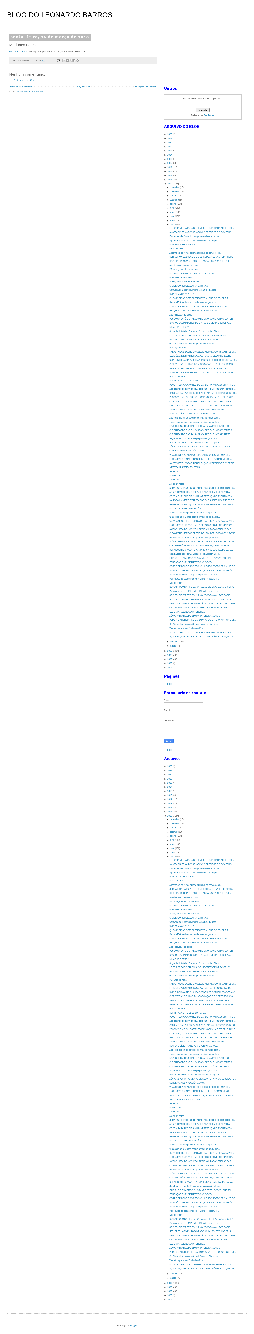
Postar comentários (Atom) (30, 91)
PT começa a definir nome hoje (184, 269)
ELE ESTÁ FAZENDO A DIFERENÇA (187, 612)
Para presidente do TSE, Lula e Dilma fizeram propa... (194, 591)
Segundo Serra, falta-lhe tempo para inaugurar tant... (194, 438)
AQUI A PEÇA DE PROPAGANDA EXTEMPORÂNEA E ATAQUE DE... (202, 636)
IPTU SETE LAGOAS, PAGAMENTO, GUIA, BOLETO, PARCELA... (201, 599)
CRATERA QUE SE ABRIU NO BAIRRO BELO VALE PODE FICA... (201, 401)
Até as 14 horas (176, 484)
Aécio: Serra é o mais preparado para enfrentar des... (194, 574)
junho (173, 212)
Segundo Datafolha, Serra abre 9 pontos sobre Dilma (194, 331)
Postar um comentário (24, 80)
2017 (170, 155)
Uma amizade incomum (180, 277)
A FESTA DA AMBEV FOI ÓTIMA (184, 467)
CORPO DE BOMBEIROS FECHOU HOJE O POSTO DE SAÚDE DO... (203, 566)
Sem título (174, 471)
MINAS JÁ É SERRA (179, 327)
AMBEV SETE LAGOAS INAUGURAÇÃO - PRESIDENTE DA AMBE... (202, 463)
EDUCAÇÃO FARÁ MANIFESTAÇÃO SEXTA (190, 562)
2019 (170, 146)
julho (172, 208)
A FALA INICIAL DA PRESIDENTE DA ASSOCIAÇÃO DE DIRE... (200, 368)
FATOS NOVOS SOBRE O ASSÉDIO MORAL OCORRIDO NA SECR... (202, 352)
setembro (174, 200)
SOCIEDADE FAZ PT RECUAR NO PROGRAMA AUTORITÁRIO (200, 595)
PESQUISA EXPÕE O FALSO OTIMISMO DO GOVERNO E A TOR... (202, 319)
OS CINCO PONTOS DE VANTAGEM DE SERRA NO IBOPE (198, 607)
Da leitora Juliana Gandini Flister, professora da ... (192, 273)
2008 (170, 655)
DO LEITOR (175, 475)
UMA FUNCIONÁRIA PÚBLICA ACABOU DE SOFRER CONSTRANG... (203, 360)
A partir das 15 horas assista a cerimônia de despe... (194, 240)
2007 (170, 659)
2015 (170, 163)
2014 (170, 167)
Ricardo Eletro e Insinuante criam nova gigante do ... (194, 302)
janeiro (173, 646)
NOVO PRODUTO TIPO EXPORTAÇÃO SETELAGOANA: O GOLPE (201, 587)
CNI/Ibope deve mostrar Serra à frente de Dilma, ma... (194, 624)
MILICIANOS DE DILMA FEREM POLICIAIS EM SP (193, 339)
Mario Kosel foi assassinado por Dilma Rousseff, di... (194, 579)
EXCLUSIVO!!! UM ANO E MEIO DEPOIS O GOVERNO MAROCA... (201, 525)
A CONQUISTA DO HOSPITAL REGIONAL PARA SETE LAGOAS (200, 529)
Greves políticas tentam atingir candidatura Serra (192, 343)
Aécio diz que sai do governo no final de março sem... (194, 418)
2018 (170, 151)
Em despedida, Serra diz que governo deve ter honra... (195, 236)
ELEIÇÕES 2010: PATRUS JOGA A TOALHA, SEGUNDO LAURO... (201, 356)
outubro (174, 195)
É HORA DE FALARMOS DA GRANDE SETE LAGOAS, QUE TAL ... (201, 558)
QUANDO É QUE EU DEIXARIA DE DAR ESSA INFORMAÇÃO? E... (201, 521)
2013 (170, 171)
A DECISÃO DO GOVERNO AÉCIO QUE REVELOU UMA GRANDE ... (202, 389)
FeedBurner (208, 115)
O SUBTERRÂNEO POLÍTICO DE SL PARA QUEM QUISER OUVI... (201, 545)
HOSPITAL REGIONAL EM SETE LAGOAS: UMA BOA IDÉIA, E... (200, 261)
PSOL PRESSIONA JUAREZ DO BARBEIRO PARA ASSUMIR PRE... (202, 385)
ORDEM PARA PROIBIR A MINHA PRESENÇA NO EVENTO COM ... (202, 496)
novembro (175, 191)
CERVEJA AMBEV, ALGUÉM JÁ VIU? (187, 451)
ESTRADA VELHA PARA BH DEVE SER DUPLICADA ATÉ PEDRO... (201, 228)
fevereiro (174, 641)
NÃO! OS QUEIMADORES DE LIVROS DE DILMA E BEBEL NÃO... (201, 323)
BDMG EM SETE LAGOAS (182, 244)
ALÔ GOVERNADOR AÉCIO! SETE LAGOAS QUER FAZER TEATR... (202, 541)
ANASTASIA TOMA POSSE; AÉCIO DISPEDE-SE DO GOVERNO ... (201, 232)
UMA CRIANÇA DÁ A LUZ (181, 294)
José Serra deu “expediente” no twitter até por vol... (193, 512)
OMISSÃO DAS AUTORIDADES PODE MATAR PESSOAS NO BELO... (203, 393)
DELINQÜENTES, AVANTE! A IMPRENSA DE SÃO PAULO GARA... (201, 550)
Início (169, 684)
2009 (170, 651)
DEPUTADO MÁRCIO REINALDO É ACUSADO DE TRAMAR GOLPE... (203, 603)
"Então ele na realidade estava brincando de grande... (194, 517)
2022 (170, 134)
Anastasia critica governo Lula (183, 265)
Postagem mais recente (21, 86)
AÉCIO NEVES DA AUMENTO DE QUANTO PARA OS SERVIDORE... (202, 446)
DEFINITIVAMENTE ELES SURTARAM (188, 381)
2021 (170, 138)
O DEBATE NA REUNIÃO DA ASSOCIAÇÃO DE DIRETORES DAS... (202, 364)
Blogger (133, 1325)
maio (172, 216)
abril (172, 220)
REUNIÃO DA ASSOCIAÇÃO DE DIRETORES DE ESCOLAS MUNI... (202, 372)
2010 (170, 184)
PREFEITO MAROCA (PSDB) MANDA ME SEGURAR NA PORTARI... (202, 504)
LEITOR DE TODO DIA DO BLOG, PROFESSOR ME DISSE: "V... (200, 335)
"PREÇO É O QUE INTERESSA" (184, 281)
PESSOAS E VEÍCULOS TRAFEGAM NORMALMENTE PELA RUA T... (202, 397)
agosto (173, 204)
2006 (170, 663)
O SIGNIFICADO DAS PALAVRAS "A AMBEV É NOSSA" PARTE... (200, 434)
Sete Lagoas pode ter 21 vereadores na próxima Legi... (195, 554)
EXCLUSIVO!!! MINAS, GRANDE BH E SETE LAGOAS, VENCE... (200, 459)
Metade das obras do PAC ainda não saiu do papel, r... (195, 442)
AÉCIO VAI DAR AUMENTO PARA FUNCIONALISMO (194, 616)
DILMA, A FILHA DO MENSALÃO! (185, 508)
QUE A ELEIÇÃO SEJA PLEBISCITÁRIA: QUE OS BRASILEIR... (199, 298)
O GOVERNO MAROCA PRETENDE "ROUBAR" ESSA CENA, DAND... (203, 533)
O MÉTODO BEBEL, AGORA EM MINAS (188, 286)
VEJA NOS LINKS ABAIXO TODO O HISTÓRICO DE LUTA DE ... (200, 455)
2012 (170, 175)
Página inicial (83, 86)
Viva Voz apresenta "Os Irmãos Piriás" (187, 628)
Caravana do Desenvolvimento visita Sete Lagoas (192, 290)
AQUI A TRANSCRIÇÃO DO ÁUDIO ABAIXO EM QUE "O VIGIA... (200, 492)
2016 (170, 159)
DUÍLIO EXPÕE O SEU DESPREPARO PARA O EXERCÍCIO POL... (201, 632)
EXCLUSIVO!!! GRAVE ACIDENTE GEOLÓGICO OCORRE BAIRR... (201, 405)
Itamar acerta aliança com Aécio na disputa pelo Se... (194, 422)
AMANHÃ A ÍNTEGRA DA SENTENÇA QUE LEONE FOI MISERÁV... (201, 570)
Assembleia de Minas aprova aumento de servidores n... (195, 253)
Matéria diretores (177, 376)
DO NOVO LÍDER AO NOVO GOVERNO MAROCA (193, 414)
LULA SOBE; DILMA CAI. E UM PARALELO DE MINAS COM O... (200, 306)
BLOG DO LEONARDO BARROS (60, 15)
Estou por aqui (176, 583)
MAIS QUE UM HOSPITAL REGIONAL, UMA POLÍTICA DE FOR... (200, 426)
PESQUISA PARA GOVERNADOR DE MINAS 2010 (193, 310)
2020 (170, 142)
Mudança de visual (178, 348)
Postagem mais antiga (145, 86)
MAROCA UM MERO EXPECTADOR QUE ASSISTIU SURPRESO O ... (203, 500)
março (173, 224)
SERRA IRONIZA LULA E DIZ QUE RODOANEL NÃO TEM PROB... (201, 257)
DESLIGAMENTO (177, 248)
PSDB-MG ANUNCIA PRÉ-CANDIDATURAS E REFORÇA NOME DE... (202, 620)
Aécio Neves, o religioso (180, 315)
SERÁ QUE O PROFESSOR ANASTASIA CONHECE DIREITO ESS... (202, 488)
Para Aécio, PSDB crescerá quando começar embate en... (196, 537)
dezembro (175, 187)
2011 (170, 179)
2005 (170, 667)
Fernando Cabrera (18, 51)
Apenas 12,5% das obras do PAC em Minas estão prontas (196, 409)
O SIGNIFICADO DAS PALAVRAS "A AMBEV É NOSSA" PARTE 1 (200, 430)
